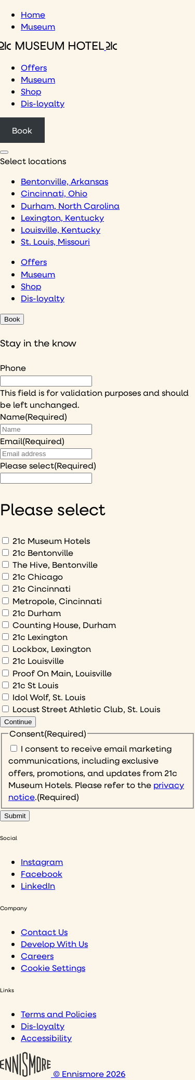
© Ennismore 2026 (62, 1073)
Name (33, 416)
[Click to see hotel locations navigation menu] (4, 152)
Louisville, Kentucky (60, 229)
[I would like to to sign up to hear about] (46, 478)
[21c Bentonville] (5, 552)
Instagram (42, 861)
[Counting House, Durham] (5, 624)
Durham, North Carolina (70, 205)
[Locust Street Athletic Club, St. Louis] (5, 708)
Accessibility (46, 1037)
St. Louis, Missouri (55, 241)
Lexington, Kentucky (62, 217)
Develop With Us (54, 943)
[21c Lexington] (5, 636)
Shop (31, 91)
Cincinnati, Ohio (54, 193)
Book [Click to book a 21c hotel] (22, 130)
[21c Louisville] (5, 660)
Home (33, 14)
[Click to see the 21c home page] (58, 46)
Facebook (41, 873)
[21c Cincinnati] (5, 588)
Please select (48, 465)
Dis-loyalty (42, 103)
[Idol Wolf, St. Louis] (5, 697)
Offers (34, 67)
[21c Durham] (5, 612)
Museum (38, 26)
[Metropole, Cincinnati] (5, 600)
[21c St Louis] (5, 685)
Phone (13, 367)
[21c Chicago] (5, 576)
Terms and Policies (58, 1013)
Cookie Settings (53, 967)
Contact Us (44, 931)
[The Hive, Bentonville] (5, 564)
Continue (18, 722)
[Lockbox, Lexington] (5, 648)
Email (32, 440)
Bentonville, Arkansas (64, 181)
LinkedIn (38, 885)
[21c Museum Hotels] (5, 540)
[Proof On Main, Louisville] (5, 673)
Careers (37, 955)
